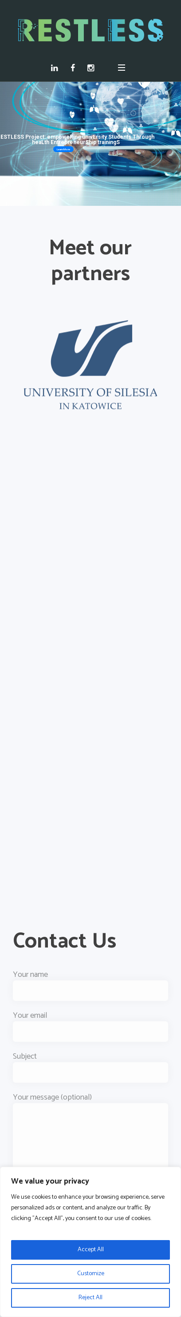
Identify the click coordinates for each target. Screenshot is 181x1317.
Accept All (91, 1250)
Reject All (90, 1298)
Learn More (63, 149)
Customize (90, 1274)
